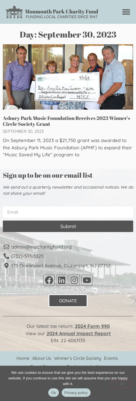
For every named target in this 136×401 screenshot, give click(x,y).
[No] (122, 384)
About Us (41, 358)
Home (23, 358)
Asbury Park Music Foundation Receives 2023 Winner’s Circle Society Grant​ (66, 121)
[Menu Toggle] (126, 12)
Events (111, 358)
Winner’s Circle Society (77, 358)
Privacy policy (76, 393)
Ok (53, 393)
